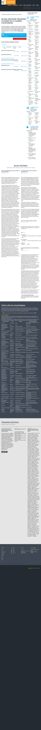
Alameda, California (31, 478)
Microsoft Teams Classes (30, 122)
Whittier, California (31, 507)
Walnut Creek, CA (35, 517)
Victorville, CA (34, 498)
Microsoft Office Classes (37, 117)
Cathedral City (30, 447)
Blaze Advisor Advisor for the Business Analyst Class (11, 69)
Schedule (2, 553)
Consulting (9, 5)
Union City (29, 526)
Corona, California (36, 458)
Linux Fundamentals (32, 153)
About (33, 5)
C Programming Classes (31, 44)
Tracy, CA (29, 466)
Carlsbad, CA (30, 491)
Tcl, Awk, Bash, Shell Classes (37, 82)
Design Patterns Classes (30, 72)
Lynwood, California (31, 433)
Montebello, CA (36, 454)
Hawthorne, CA (30, 501)
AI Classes (30, 28)
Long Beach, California (33, 530)
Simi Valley (35, 536)
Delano (30, 479)
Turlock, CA (37, 433)
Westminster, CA (35, 474)
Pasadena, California (31, 444)
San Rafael (35, 501)
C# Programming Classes (31, 48)
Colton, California (32, 453)
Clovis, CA (33, 476)
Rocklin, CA (30, 439)
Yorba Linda (34, 457)
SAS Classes (37, 70)
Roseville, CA (34, 487)
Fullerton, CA (30, 516)
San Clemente (30, 495)
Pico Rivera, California (33, 481)
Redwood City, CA (35, 470)
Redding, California (31, 488)
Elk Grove (33, 521)
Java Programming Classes (31, 94)
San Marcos (36, 490)
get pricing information (20, 38)
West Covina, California (33, 508)
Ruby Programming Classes (37, 67)
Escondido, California (31, 512)
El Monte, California (31, 456)
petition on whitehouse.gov (11, 212)
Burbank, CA (30, 510)
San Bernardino (30, 434)
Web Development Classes (37, 91)
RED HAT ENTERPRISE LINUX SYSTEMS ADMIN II (32, 133)
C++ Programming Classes (31, 52)
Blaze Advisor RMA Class (6, 54)
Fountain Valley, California (32, 437)
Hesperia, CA (34, 511)
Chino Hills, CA (34, 525)
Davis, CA (29, 521)
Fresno (29, 461)
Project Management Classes (37, 121)
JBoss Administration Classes (31, 98)
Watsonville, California (33, 489)
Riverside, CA (34, 440)
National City (31, 450)
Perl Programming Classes (37, 59)
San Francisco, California (33, 520)
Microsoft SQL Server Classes (37, 37)
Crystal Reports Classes (30, 65)
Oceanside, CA (30, 467)
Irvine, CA (37, 471)
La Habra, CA (34, 526)
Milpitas (29, 518)
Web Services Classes (36, 95)
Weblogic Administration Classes (37, 99)
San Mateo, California (33, 464)
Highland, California (35, 484)
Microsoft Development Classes (37, 33)
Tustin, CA (29, 465)
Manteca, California (32, 533)
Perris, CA (37, 505)
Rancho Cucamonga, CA (32, 446)
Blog (2, 556)
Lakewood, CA (30, 458)
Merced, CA (35, 506)
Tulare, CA (35, 447)
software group (32, 568)
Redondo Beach (34, 465)
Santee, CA (37, 455)
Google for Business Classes (37, 113)
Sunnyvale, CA (33, 443)
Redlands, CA (33, 518)
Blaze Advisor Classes (30, 40)
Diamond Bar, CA (31, 438)
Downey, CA (34, 492)
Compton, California (31, 519)
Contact (37, 5)
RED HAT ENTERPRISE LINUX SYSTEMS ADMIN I (32, 148)
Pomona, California (32, 497)
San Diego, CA (36, 499)
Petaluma (29, 487)
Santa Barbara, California (32, 528)
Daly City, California (31, 463)
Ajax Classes (31, 29)
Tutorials (2, 555)
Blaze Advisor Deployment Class (7, 50)
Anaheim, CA (35, 495)
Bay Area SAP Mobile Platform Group (32, 319)
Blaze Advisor (11, 14)
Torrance (30, 454)
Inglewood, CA (30, 459)
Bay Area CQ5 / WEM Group (6, 319)
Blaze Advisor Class (5, 65)
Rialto (30, 498)
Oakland (29, 443)
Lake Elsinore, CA (31, 485)
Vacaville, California (31, 496)
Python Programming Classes (37, 63)
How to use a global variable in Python (29, 220)
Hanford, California (32, 535)
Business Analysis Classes (30, 113)
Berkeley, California (31, 505)
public (19, 28)
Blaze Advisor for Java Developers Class (9, 60)
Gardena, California (31, 471)
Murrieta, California (31, 448)
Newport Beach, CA (35, 436)
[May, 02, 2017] (23, 250)
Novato (29, 469)
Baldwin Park (30, 506)
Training (20, 5)
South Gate (33, 532)
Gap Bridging (15, 5)
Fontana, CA (34, 477)
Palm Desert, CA (35, 479)
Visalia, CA (33, 469)
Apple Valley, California (32, 500)
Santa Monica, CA (35, 504)
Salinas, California (32, 531)
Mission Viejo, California (33, 445)
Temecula (29, 476)
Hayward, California (31, 455)
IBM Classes (31, 91)
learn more (4, 451)
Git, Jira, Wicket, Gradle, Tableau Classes (30, 87)
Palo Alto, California (34, 466)
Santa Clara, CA (30, 490)
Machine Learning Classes (36, 26)
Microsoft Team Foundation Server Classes (37, 42)
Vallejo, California (32, 449)
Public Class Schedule (27, 5)
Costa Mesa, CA (34, 486)
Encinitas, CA (30, 536)
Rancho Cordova (35, 509)
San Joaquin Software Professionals (18, 319)
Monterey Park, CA (35, 527)
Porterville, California (33, 522)
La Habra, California (18, 14)
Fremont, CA (36, 494)
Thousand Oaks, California (32, 515)
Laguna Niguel (31, 529)
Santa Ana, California (31, 480)
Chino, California (31, 475)
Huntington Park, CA (34, 461)
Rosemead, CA (34, 460)
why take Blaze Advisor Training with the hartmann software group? (6, 430)
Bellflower (36, 438)
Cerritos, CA (30, 509)
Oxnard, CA (37, 450)
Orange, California (31, 451)
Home (2, 14)
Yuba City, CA (30, 502)
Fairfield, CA (36, 475)
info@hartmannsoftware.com (26, 550)
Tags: (27, 250)
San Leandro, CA (34, 468)
